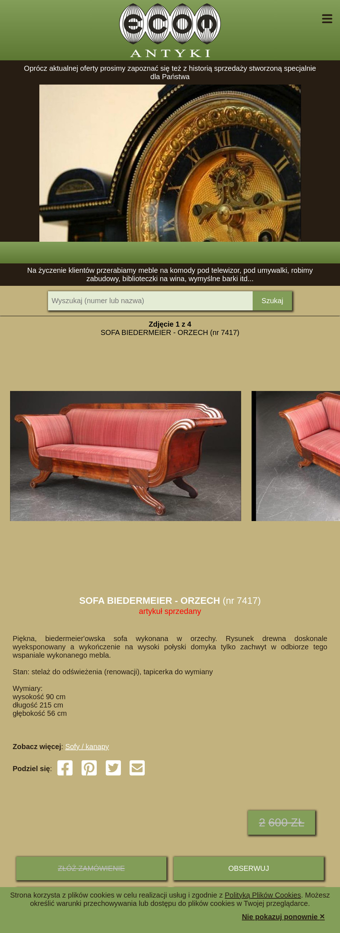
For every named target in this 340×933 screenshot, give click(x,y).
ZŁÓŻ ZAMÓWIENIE (91, 868)
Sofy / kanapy (87, 747)
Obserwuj (248, 868)
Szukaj (272, 301)
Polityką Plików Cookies (263, 895)
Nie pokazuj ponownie (283, 916)
